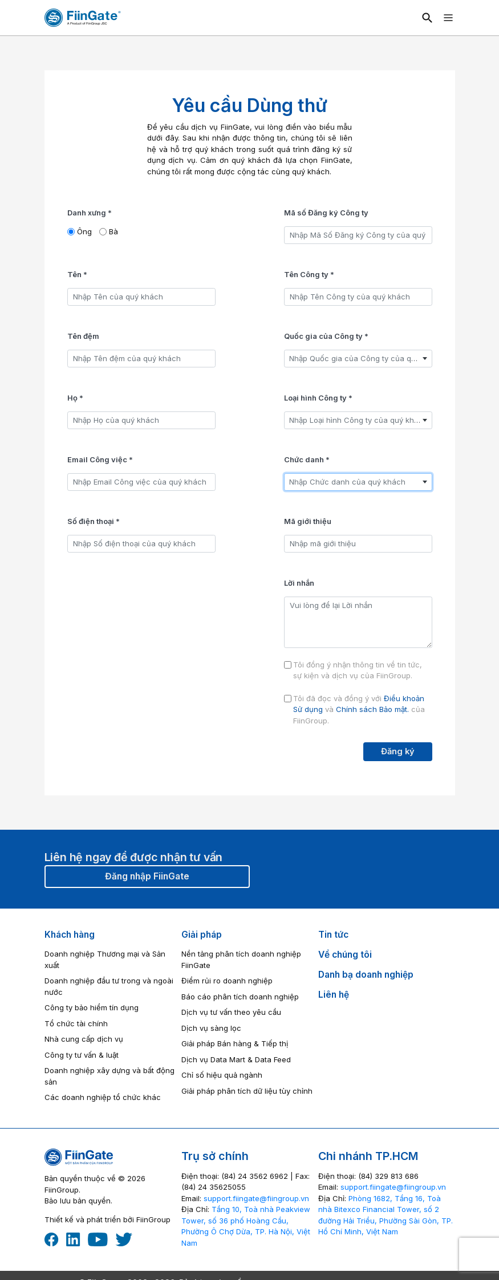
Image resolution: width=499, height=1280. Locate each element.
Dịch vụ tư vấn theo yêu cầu (231, 1012)
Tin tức (333, 934)
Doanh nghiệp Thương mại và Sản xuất (104, 959)
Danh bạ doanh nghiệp (365, 974)
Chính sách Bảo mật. (372, 709)
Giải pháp (201, 934)
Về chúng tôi (345, 954)
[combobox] (358, 358)
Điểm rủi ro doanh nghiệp (227, 980)
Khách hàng (69, 934)
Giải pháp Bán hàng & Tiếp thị (234, 1043)
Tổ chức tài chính (76, 1023)
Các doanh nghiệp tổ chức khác (102, 1097)
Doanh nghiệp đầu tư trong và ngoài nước (108, 986)
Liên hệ (333, 994)
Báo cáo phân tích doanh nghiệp (240, 996)
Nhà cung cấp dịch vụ (83, 1038)
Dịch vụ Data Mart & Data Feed (236, 1059)
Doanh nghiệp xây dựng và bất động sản (109, 1076)
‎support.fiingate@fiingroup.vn (256, 1198)
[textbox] (358, 358)
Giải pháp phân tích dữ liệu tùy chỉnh (247, 1090)
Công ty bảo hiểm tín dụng (91, 1007)
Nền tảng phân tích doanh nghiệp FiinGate (241, 959)
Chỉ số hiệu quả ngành (221, 1074)
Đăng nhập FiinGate (147, 876)
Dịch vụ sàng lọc (211, 1028)
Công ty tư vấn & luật (81, 1054)
